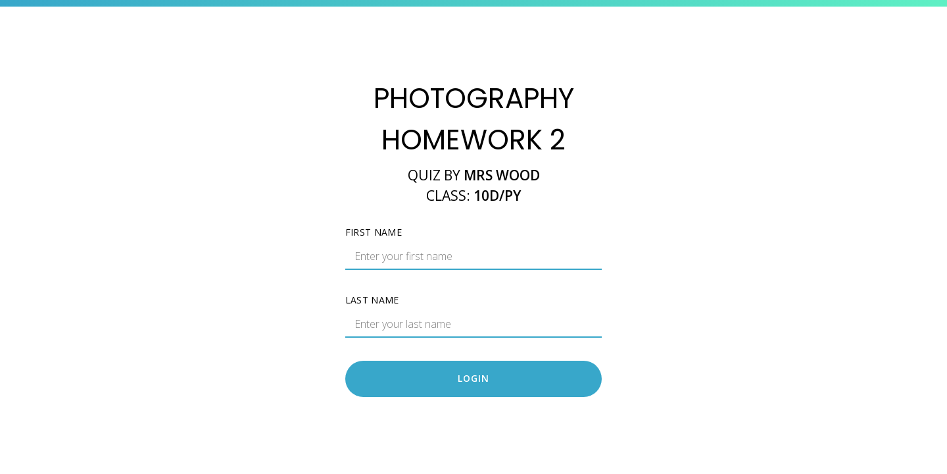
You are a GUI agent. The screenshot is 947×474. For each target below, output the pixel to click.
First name (373, 232)
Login (473, 378)
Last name (372, 300)
